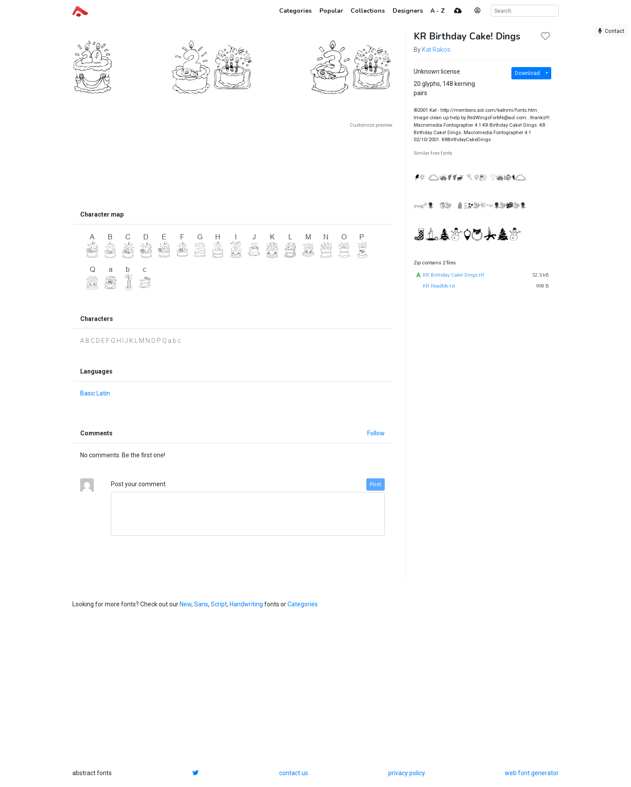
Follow (376, 433)
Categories (302, 604)
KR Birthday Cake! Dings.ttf (453, 275)
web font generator (532, 772)
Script (219, 604)
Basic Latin (95, 393)
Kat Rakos (436, 49)
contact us (293, 772)
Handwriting (246, 604)
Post (375, 484)
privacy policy (406, 772)
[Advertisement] (232, 167)
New (185, 604)
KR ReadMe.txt (439, 286)
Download (527, 73)
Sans (201, 604)
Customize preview (371, 125)
